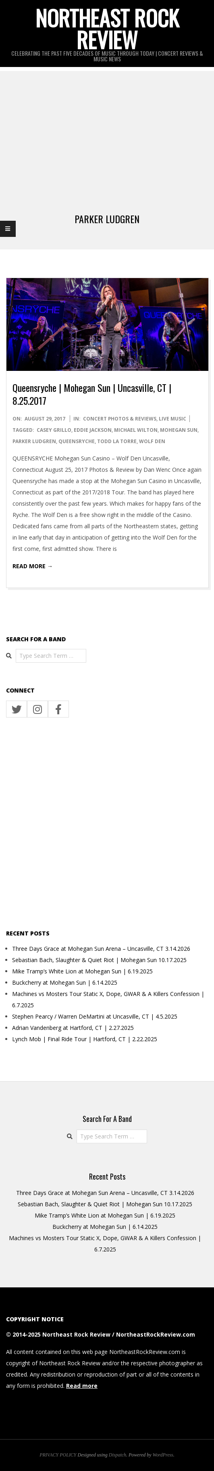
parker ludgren (34, 441)
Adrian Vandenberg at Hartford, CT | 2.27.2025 (73, 1028)
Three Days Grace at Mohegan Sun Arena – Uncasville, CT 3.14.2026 (101, 948)
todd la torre (117, 441)
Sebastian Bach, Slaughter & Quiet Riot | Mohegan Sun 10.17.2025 (99, 960)
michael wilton (136, 430)
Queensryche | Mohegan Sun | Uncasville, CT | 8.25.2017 (91, 394)
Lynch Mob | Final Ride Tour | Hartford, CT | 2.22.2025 (84, 1039)
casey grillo (54, 430)
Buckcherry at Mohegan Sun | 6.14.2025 (64, 982)
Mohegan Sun (178, 430)
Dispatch (117, 1455)
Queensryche (76, 441)
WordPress (163, 1455)
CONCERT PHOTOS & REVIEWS (119, 418)
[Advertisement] (107, 127)
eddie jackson (93, 430)
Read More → (32, 566)
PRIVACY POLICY (57, 1455)
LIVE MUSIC (172, 418)
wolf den (152, 441)
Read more (82, 1385)
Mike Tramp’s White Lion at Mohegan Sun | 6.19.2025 (82, 971)
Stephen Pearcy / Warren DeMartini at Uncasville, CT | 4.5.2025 (94, 1016)
